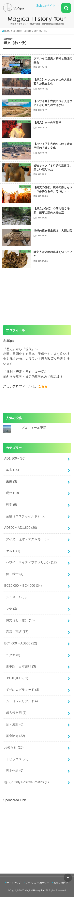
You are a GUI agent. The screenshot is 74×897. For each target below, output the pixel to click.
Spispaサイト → (48, 5)
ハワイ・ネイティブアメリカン (31, 562)
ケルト (13, 551)
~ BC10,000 (16, 678)
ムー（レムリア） (22, 701)
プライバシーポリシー (37, 883)
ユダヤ (13, 655)
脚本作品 (14, 770)
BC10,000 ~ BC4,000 (23, 585)
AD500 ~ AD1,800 (20, 527)
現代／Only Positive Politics (26, 782)
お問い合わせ (61, 883)
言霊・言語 (17, 631)
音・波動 (14, 724)
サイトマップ (14, 883)
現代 (12, 493)
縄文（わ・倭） (20, 620)
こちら (42, 386)
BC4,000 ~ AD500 (20, 643)
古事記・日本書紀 (21, 666)
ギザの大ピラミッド (22, 689)
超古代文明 (16, 712)
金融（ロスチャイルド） (26, 516)
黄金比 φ (15, 736)
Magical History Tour (35, 890)
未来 (11, 481)
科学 (11, 504)
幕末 (12, 470)
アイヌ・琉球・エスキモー (27, 539)
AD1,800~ (14, 458)
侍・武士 (14, 574)
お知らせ (13, 747)
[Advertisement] (36, 830)
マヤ (11, 608)
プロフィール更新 (33, 427)
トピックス (17, 759)
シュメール (16, 597)
